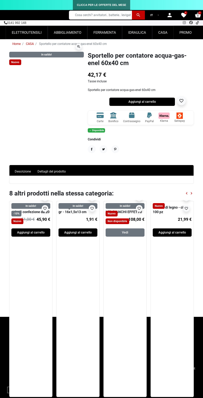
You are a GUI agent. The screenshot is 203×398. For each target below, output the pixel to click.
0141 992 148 (16, 23)
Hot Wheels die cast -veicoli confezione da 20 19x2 (30, 212)
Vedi (125, 232)
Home (16, 44)
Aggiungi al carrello (142, 102)
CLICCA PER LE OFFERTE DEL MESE (101, 4)
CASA (30, 44)
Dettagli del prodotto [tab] (51, 171)
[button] (198, 15)
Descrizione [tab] (23, 171)
